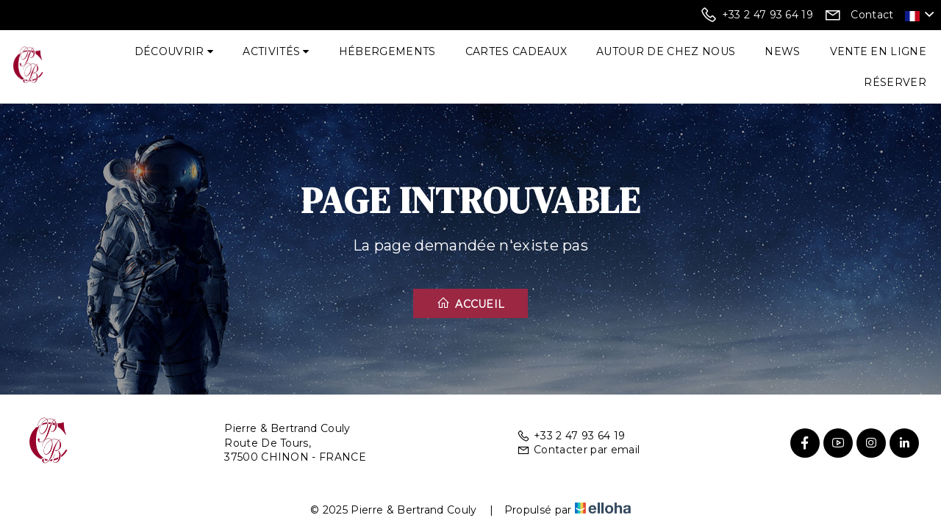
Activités (276, 51)
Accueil (471, 303)
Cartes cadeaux (516, 51)
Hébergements (387, 51)
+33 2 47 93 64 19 (571, 435)
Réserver (895, 82)
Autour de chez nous (665, 51)
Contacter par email (578, 449)
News (782, 51)
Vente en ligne (878, 51)
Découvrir (174, 51)
